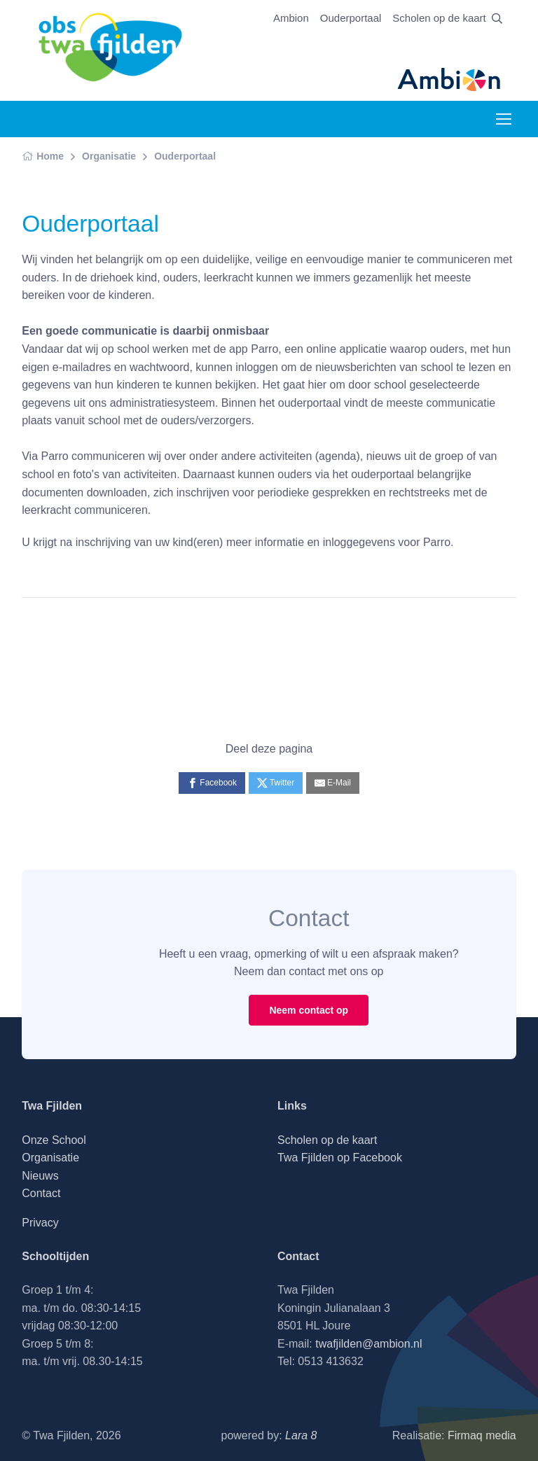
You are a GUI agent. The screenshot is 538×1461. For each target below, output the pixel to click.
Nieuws (40, 1176)
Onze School (54, 1140)
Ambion (291, 18)
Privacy (40, 1223)
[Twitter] (276, 783)
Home (43, 156)
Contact (41, 1193)
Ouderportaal (351, 18)
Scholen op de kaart (438, 18)
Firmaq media (482, 1435)
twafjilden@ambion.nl (368, 1344)
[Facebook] (212, 783)
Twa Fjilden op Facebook (339, 1157)
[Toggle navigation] (502, 119)
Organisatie (109, 156)
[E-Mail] (332, 783)
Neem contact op (308, 1010)
